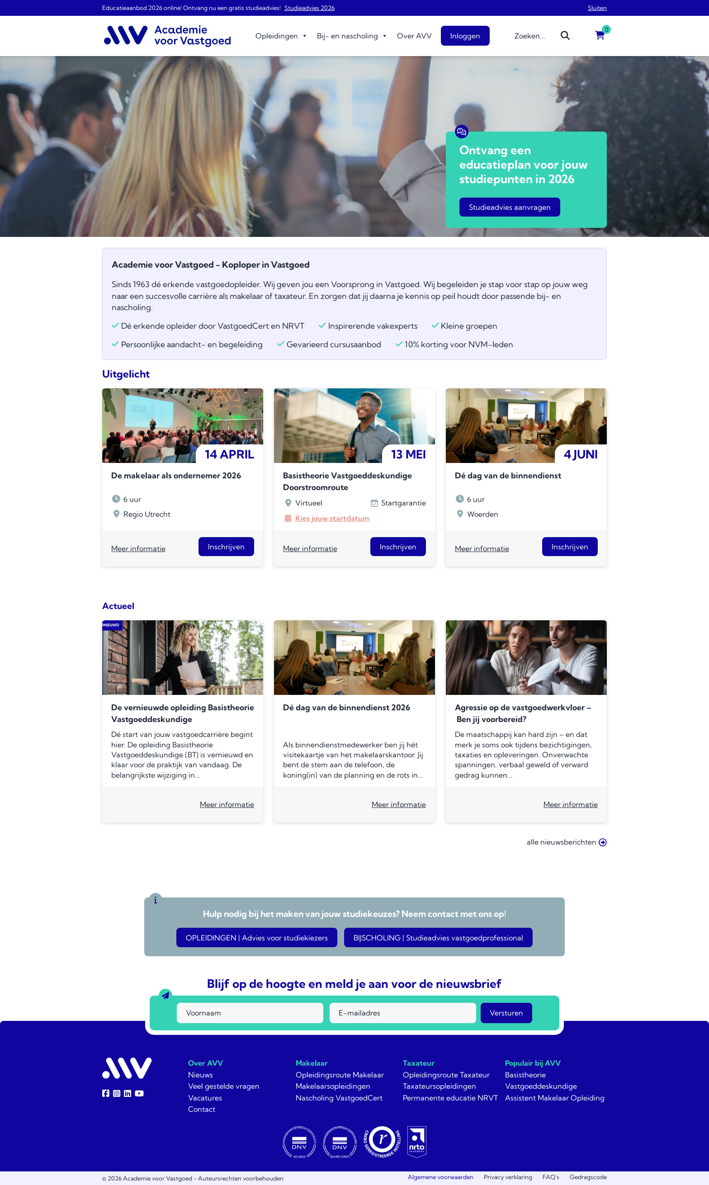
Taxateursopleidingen (439, 1086)
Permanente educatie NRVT (450, 1097)
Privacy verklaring (508, 1176)
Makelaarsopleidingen (333, 1086)
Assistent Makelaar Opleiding (555, 1097)
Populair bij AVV (533, 1062)
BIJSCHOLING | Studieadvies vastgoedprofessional (438, 937)
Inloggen (465, 35)
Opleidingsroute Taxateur (446, 1074)
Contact (201, 1109)
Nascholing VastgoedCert (339, 1097)
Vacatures (205, 1097)
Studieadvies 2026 (309, 7)
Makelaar (312, 1062)
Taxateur (419, 1062)
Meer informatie (138, 548)
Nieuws (200, 1074)
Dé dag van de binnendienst (508, 475)
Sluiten (597, 7)
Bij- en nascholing (352, 36)
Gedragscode (588, 1176)
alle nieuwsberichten (567, 842)
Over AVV (414, 35)
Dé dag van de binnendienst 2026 (346, 707)
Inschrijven (226, 546)
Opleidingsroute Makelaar (340, 1074)
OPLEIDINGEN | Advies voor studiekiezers (257, 937)
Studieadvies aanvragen (510, 207)
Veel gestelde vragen (224, 1086)
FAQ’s (551, 1176)
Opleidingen (281, 36)
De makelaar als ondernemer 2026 (176, 475)
